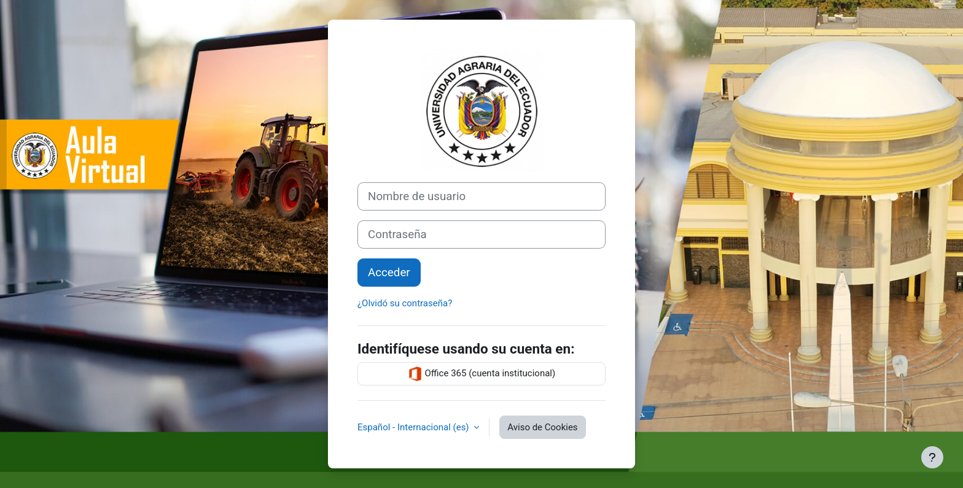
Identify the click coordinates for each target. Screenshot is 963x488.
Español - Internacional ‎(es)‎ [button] (414, 427)
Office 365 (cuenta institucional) (481, 373)
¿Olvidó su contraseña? (404, 303)
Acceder (389, 272)
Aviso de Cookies (542, 427)
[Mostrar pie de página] (932, 457)
